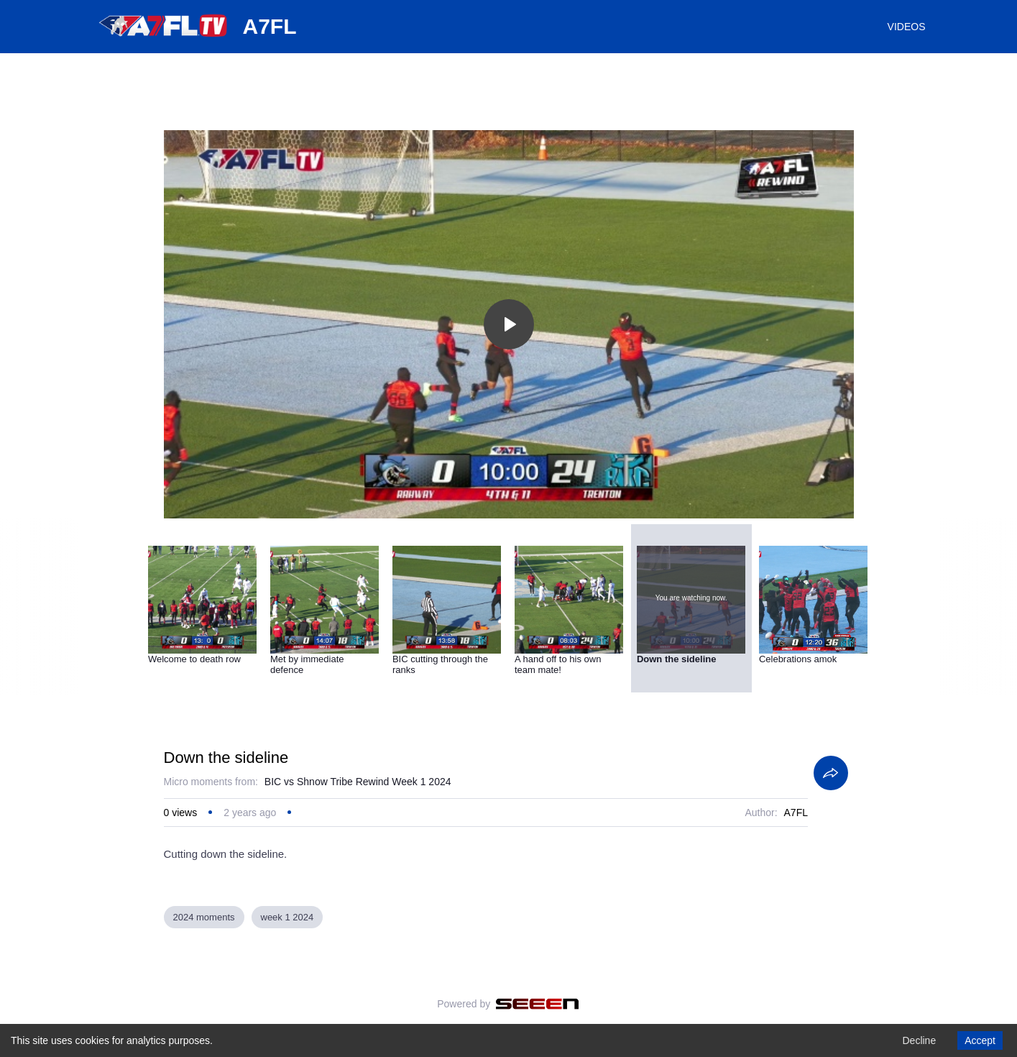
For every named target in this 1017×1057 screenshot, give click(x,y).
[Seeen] (537, 1003)
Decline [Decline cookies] (919, 1040)
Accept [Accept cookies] (980, 1040)
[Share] (831, 773)
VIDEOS (907, 26)
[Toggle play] (509, 324)
